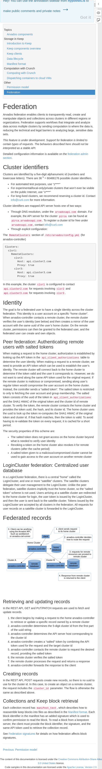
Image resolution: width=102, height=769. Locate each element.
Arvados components (20, 34)
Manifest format (16, 63)
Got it (85, 17)
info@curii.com (20, 199)
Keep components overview (24, 48)
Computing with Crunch (21, 73)
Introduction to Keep (19, 43)
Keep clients (14, 53)
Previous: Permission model (20, 749)
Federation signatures (22, 733)
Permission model (18, 87)
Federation (13, 92)
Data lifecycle (15, 58)
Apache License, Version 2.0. (82, 767)
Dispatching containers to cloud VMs (29, 78)
